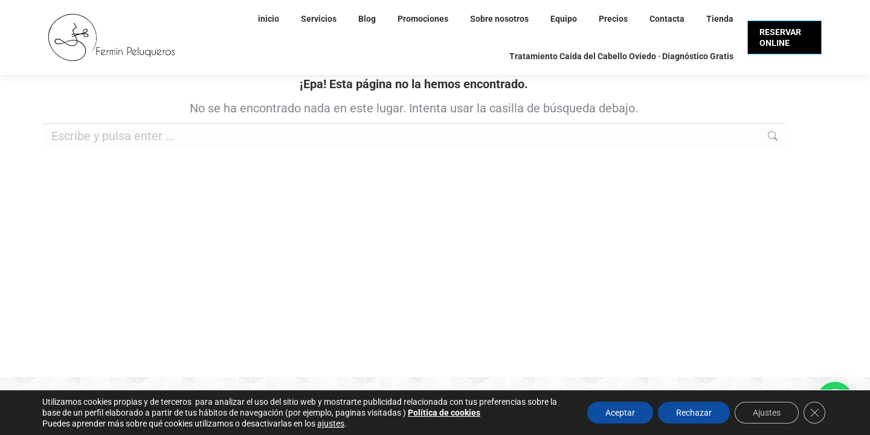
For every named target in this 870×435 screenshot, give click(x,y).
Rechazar (694, 412)
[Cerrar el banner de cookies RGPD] (814, 413)
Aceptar (620, 412)
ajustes (330, 423)
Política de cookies (444, 412)
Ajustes (767, 412)
